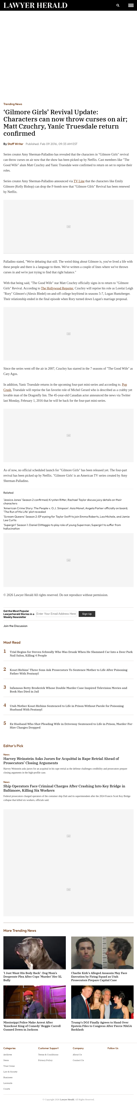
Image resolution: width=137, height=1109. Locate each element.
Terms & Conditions (48, 1054)
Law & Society (10, 1071)
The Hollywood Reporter (57, 288)
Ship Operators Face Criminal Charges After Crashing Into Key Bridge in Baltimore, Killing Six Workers (64, 788)
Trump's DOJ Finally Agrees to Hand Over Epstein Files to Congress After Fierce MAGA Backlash (101, 1026)
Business (7, 1077)
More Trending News (19, 930)
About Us (77, 1054)
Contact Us (78, 1060)
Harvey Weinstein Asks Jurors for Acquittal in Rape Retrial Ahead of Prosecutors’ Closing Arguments (61, 760)
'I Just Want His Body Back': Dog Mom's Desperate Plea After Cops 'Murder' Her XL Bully (32, 976)
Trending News (12, 104)
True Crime (9, 1066)
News (6, 754)
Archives (7, 1054)
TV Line (79, 181)
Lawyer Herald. (67, 1099)
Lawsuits (7, 1083)
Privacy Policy (45, 1060)
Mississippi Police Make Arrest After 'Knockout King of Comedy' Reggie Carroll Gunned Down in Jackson (32, 1026)
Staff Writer (15, 144)
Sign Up (87, 613)
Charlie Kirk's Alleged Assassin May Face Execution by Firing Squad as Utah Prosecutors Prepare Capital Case (99, 976)
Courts (6, 1088)
